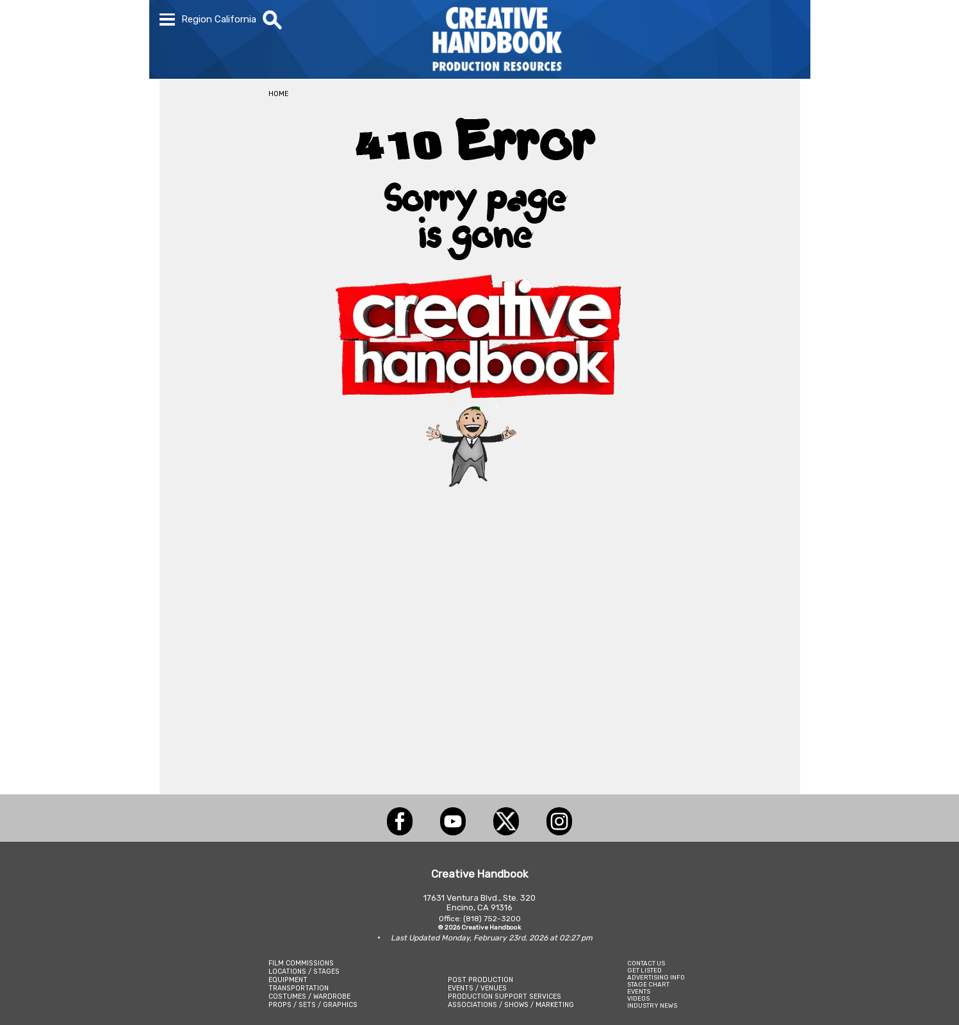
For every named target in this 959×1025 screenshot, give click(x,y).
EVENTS (638, 991)
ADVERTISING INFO (656, 977)
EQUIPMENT (287, 980)
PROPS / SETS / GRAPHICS (312, 1005)
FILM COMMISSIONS (301, 963)
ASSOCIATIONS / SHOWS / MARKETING (511, 1005)
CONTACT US (646, 963)
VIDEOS (638, 998)
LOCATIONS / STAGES (304, 971)
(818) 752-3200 (492, 918)
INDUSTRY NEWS (652, 1005)
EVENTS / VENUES (477, 988)
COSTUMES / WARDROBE (309, 996)
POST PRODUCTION (480, 980)
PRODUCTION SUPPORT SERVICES (504, 996)
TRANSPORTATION (298, 988)
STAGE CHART (648, 984)
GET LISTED (644, 970)
